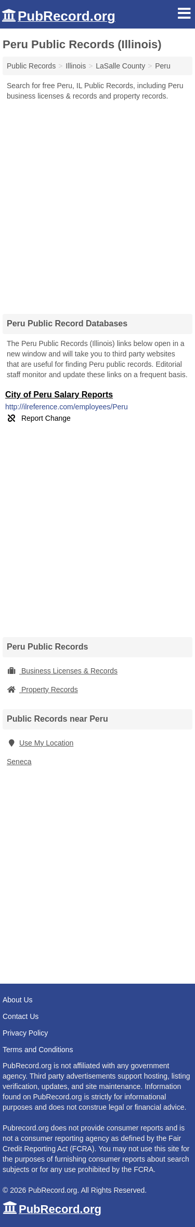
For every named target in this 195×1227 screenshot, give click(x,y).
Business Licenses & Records (62, 671)
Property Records (42, 689)
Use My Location (40, 743)
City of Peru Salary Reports (59, 394)
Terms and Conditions (38, 1049)
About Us (18, 1000)
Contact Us (20, 1016)
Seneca (19, 761)
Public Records (31, 66)
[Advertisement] (97, 203)
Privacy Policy (25, 1033)
